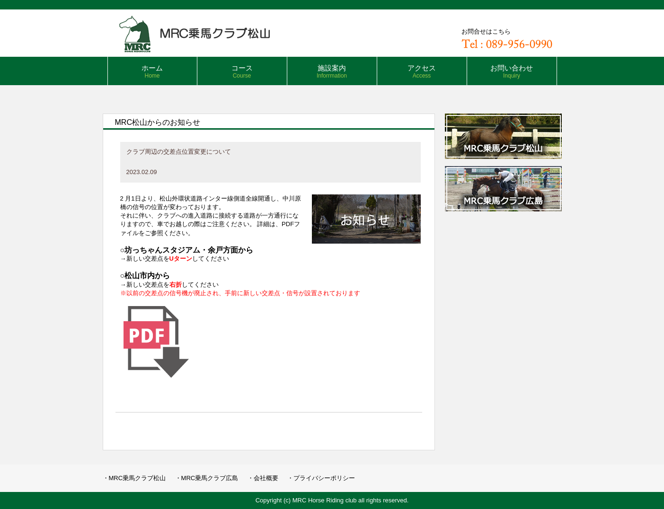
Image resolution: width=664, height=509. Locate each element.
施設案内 (332, 71)
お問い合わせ (511, 71)
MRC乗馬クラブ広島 (210, 478)
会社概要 (266, 478)
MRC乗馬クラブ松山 (137, 478)
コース (242, 71)
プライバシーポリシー (324, 478)
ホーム (152, 71)
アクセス (421, 71)
